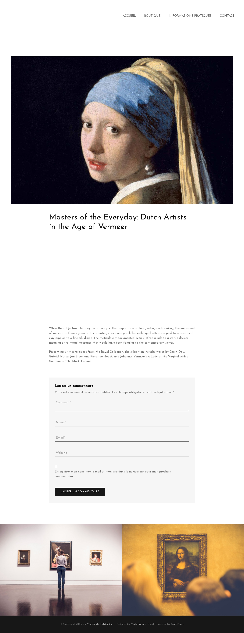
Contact (227, 15)
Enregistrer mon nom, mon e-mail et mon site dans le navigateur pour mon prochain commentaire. (113, 474)
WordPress (177, 624)
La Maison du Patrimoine (98, 624)
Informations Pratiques (190, 15)
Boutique (152, 15)
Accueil (129, 15)
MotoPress (137, 624)
